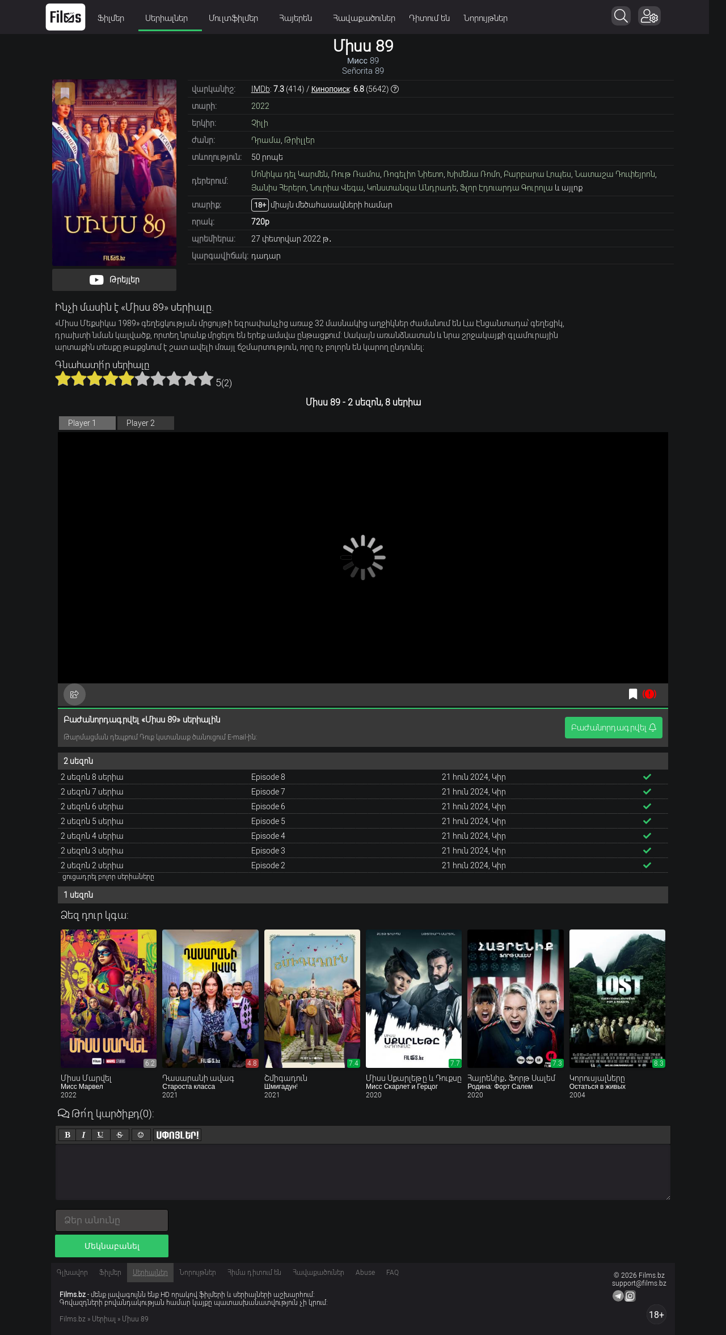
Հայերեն (308, 18)
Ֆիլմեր (123, 18)
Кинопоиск (330, 89)
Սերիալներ (179, 18)
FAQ (392, 1273)
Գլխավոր (72, 1273)
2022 (260, 106)
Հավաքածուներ (372, 18)
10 (206, 378)
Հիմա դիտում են (254, 1273)
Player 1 (82, 423)
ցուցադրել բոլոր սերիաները (108, 877)
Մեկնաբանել (112, 1245)
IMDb (260, 89)
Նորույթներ (494, 18)
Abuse (365, 1273)
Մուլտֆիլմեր (245, 18)
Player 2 (140, 423)
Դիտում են (437, 18)
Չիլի (259, 123)
